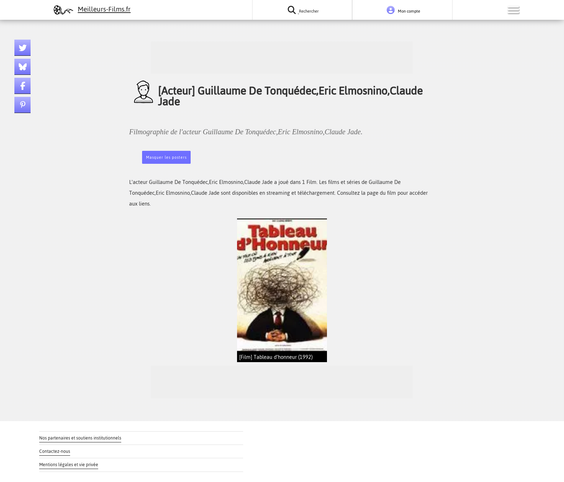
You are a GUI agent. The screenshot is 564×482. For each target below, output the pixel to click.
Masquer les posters (166, 157)
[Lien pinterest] (22, 105)
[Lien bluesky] (22, 67)
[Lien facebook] (22, 86)
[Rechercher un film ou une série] (302, 10)
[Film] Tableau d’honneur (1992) (276, 357)
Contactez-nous (54, 451)
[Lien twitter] (22, 48)
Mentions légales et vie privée (68, 464)
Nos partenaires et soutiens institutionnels (80, 438)
